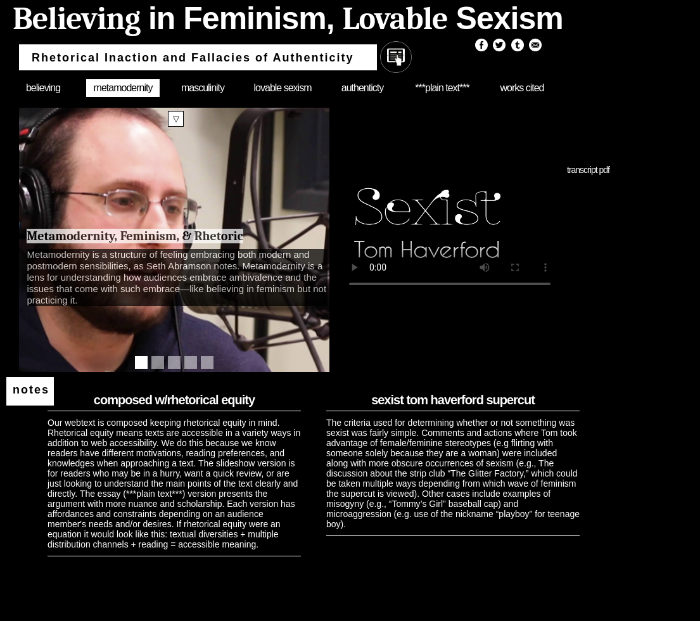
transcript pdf (588, 170)
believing (43, 87)
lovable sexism (283, 87)
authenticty (362, 87)
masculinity (202, 87)
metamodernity (123, 87)
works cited (522, 87)
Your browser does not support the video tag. (450, 228)
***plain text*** (442, 87)
